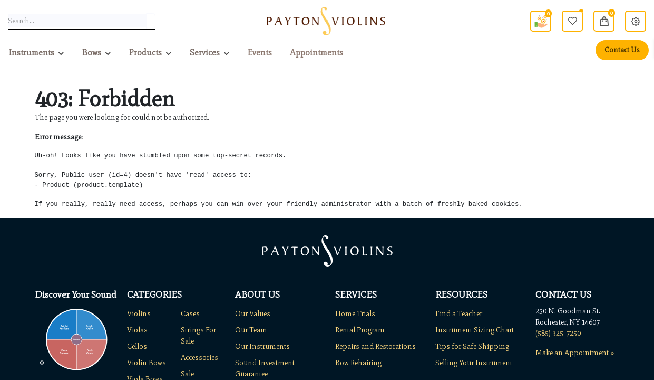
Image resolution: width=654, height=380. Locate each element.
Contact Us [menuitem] (622, 49)
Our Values (252, 313)
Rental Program (360, 330)
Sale (187, 373)
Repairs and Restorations (375, 346)
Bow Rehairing (358, 362)
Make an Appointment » (574, 352)
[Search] (150, 21)
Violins (139, 313)
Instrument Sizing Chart (474, 330)
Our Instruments (262, 346)
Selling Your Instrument (473, 362)
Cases (190, 313)
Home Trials (355, 313)
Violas (137, 330)
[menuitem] (260, 53)
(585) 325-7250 (558, 333)
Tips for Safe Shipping (472, 346)
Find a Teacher (458, 313)
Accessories (199, 357)
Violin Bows (146, 362)
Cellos (137, 346)
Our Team (251, 330)
